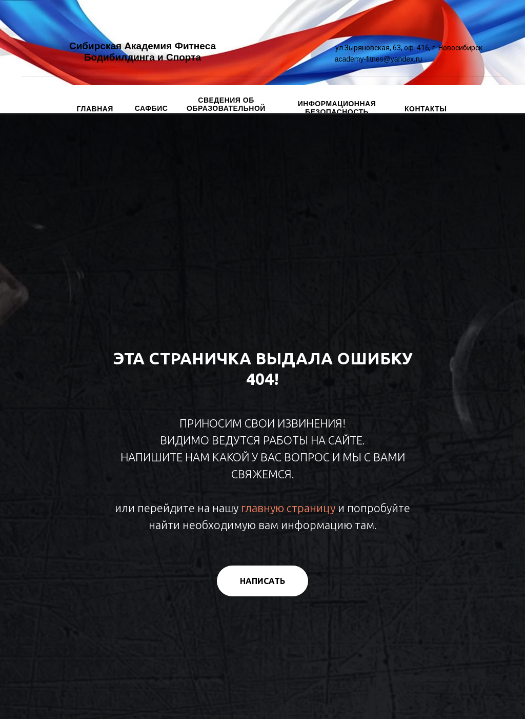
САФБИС (151, 108)
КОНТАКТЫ (426, 109)
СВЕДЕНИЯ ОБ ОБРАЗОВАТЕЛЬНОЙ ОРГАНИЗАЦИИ (226, 108)
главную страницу (288, 507)
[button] (262, 581)
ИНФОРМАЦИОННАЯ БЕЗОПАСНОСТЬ (337, 108)
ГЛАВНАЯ (95, 109)
